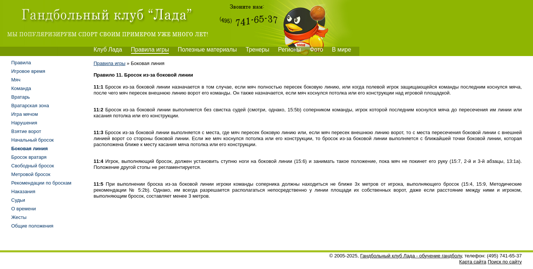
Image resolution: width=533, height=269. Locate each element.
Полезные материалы (207, 49)
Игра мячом (24, 114)
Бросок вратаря (28, 157)
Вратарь (20, 97)
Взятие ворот (26, 131)
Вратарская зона (30, 105)
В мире (341, 49)
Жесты (19, 217)
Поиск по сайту (505, 262)
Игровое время (28, 71)
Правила (21, 62)
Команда (21, 88)
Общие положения (32, 226)
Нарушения (24, 123)
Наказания (23, 191)
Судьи (18, 200)
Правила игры (150, 49)
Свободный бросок (32, 165)
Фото (316, 49)
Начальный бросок (32, 140)
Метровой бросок (31, 174)
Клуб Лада (108, 49)
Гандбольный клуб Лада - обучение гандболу (411, 256)
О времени (23, 208)
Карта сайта (472, 262)
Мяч (16, 80)
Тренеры (257, 49)
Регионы (289, 49)
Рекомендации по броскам (41, 183)
